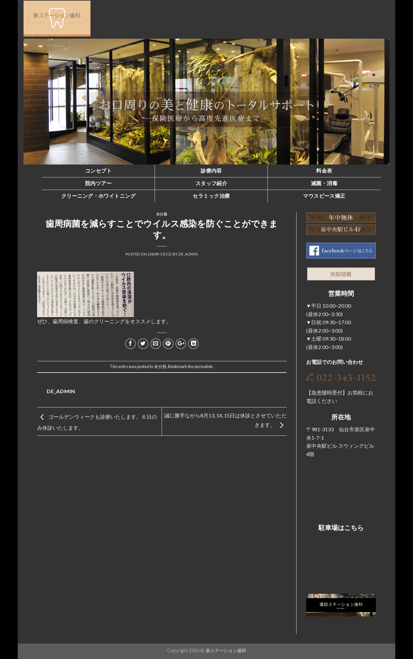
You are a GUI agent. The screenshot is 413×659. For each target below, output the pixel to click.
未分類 (161, 214)
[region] (206, 102)
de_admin (188, 254)
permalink (203, 366)
